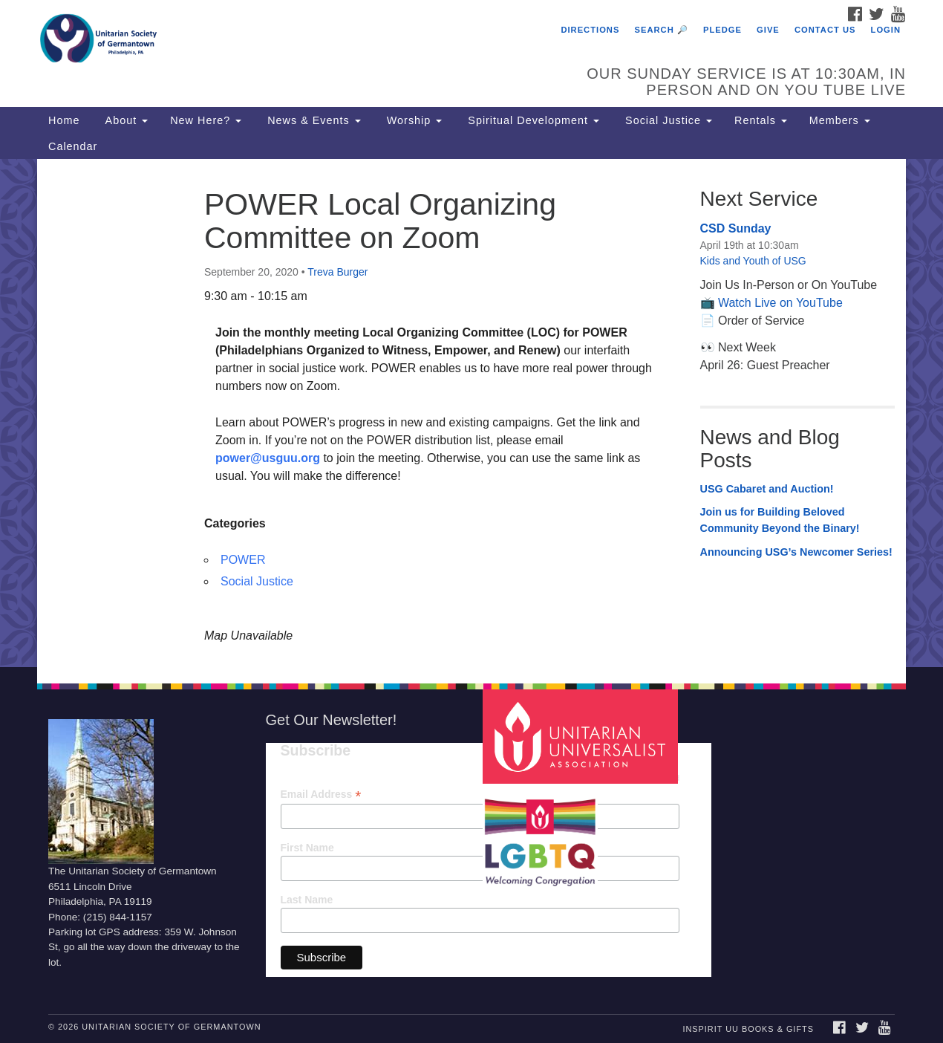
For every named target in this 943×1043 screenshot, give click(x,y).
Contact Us (825, 29)
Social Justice (666, 120)
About (125, 120)
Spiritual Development (531, 120)
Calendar (72, 146)
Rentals (760, 120)
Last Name (307, 900)
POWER (243, 559)
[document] (471, 412)
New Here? (205, 120)
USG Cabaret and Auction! (767, 489)
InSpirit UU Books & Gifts (747, 1028)
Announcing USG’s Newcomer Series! (796, 552)
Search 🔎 (661, 29)
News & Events (312, 120)
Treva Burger (337, 272)
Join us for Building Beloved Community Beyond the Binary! (780, 520)
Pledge (722, 29)
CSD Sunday (735, 228)
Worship (413, 120)
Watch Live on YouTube (780, 302)
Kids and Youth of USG (753, 261)
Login (886, 29)
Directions (590, 29)
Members (839, 120)
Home (63, 120)
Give (768, 29)
